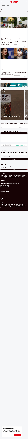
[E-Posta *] (14, 154)
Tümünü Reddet (10, 435)
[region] (12, 431)
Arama (14, 10)
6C (10, 209)
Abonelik (13, 169)
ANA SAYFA (3, 5)
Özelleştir (5, 435)
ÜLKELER (8, 5)
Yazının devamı (3, 180)
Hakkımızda (2, 201)
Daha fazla (14, 78)
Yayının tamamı (13, 133)
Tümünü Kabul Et (17, 435)
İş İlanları (2, 202)
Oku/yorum (3, 91)
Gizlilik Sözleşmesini (5, 156)
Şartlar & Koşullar (8, 210)
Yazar (14, 14)
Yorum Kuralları (3, 197)
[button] (1, 1)
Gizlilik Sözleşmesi (3, 210)
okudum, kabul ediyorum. (8, 156)
